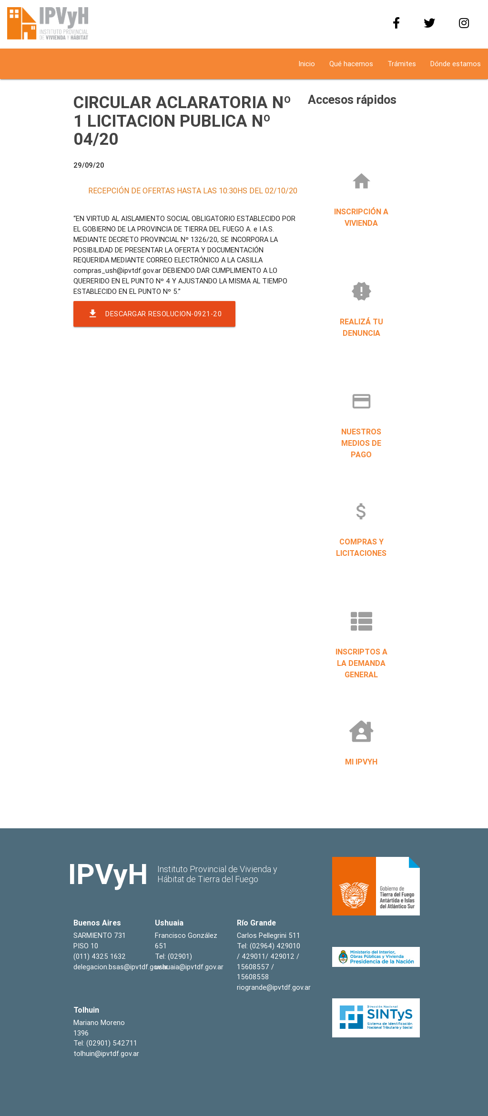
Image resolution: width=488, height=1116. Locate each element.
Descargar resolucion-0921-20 (154, 314)
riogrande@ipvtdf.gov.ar (274, 987)
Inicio (306, 63)
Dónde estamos (455, 63)
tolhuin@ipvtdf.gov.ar (106, 1053)
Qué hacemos (351, 63)
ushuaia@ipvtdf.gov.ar (189, 966)
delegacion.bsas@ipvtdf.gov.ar (120, 966)
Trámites (401, 63)
